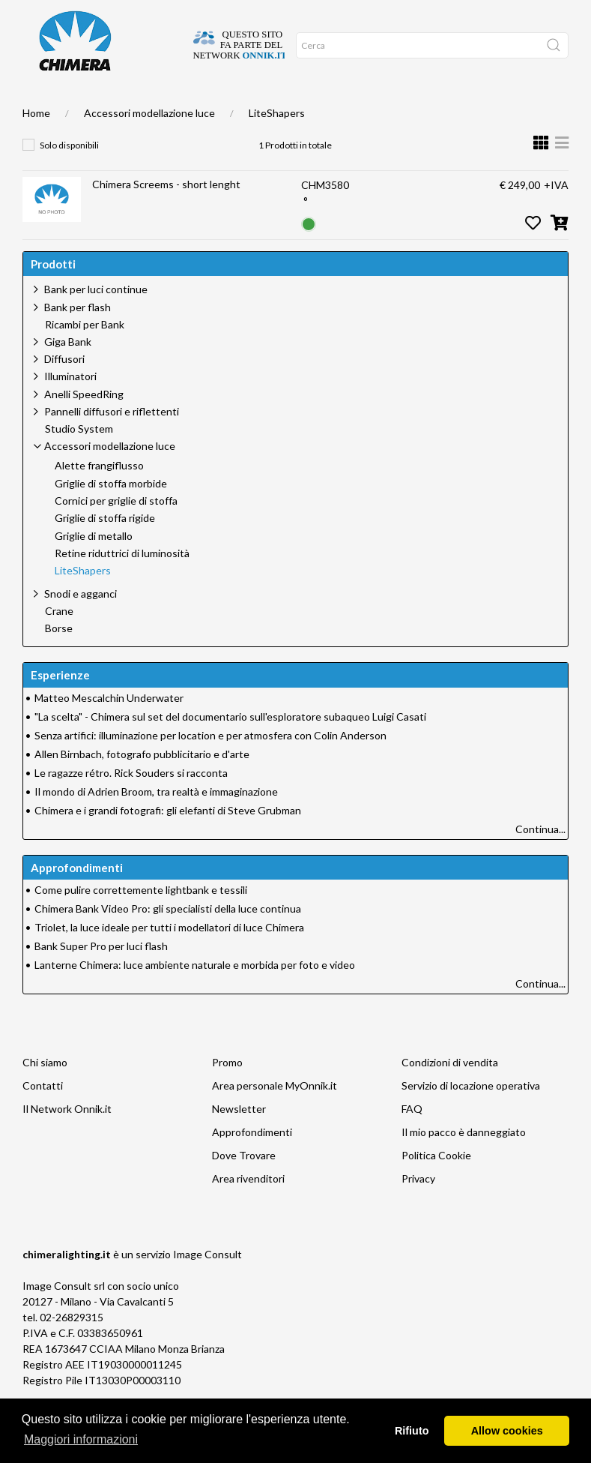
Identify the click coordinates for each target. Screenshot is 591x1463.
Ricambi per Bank (84, 355)
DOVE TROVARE (80, 106)
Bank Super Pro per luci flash (101, 976)
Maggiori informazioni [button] (81, 1439)
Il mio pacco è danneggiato (463, 1162)
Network (251, 106)
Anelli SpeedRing (84, 424)
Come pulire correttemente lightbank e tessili (140, 919)
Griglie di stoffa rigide (105, 548)
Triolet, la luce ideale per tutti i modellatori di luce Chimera (169, 957)
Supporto (208, 106)
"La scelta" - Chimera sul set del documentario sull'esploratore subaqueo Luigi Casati (230, 746)
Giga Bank (67, 371)
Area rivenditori (248, 1208)
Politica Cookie (436, 1185)
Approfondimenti (148, 106)
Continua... (540, 859)
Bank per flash (77, 337)
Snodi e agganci (80, 623)
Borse (59, 658)
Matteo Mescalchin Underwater (109, 727)
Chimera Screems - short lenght (166, 214)
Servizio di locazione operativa (470, 1115)
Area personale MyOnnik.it (274, 1115)
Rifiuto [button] (412, 1431)
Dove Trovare (244, 1185)
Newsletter (239, 1138)
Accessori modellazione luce (149, 142)
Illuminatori (70, 406)
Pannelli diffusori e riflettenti (111, 441)
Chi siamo (44, 1092)
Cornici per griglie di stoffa (116, 531)
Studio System (79, 459)
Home (36, 106)
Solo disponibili (69, 175)
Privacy (418, 1208)
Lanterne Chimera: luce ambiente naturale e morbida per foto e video (194, 994)
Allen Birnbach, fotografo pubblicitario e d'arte (141, 784)
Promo (287, 106)
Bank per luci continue (96, 319)
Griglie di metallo (94, 566)
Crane (59, 641)
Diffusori (64, 388)
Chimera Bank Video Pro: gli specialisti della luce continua (167, 938)
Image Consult (207, 1284)
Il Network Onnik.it (67, 1138)
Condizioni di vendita (449, 1092)
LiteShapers (277, 142)
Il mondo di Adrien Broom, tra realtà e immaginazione (156, 821)
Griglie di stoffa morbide (111, 514)
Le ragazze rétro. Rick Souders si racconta (131, 802)
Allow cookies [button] (507, 1431)
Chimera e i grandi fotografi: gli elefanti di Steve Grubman (167, 840)
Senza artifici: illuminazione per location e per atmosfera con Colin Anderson (210, 765)
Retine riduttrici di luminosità (122, 583)
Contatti (42, 1115)
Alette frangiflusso (99, 496)
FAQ (411, 1138)
